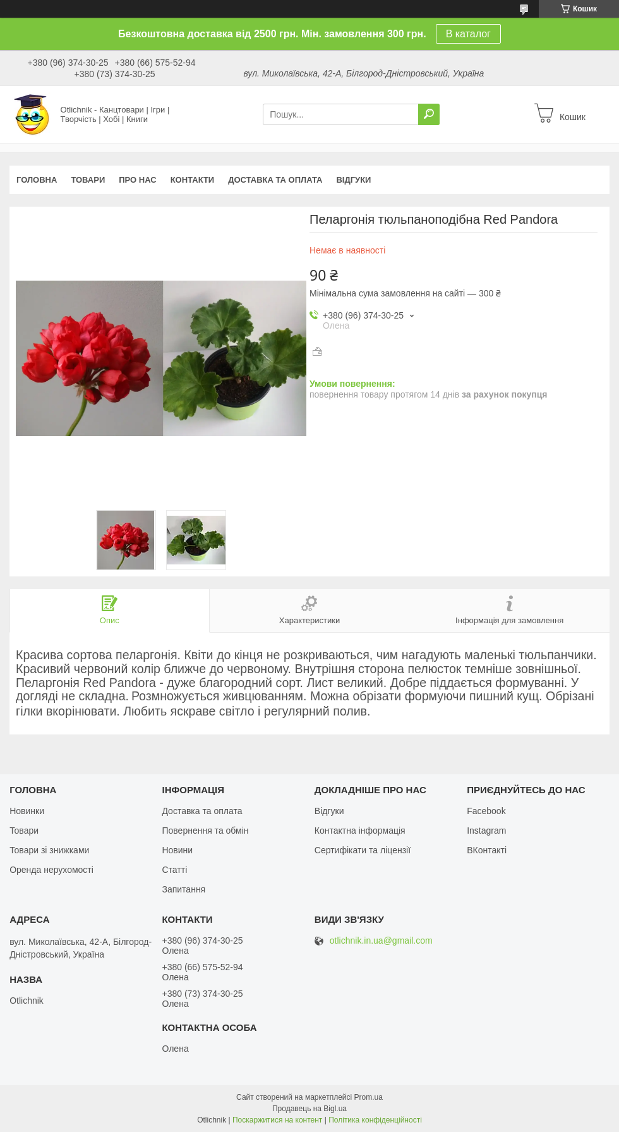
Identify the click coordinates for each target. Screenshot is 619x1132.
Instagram (486, 830)
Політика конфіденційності (375, 1120)
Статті (174, 870)
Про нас (137, 180)
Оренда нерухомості (51, 870)
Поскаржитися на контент (277, 1120)
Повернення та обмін (205, 830)
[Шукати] (429, 114)
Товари (88, 180)
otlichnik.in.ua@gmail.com (381, 941)
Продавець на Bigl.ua (309, 1108)
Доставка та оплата (275, 180)
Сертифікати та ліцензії (363, 850)
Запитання (183, 889)
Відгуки (353, 180)
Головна (36, 180)
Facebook (486, 811)
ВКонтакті (487, 850)
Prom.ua (368, 1097)
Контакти (193, 180)
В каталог (468, 33)
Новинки (26, 811)
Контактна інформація (360, 830)
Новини (177, 850)
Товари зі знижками (49, 850)
